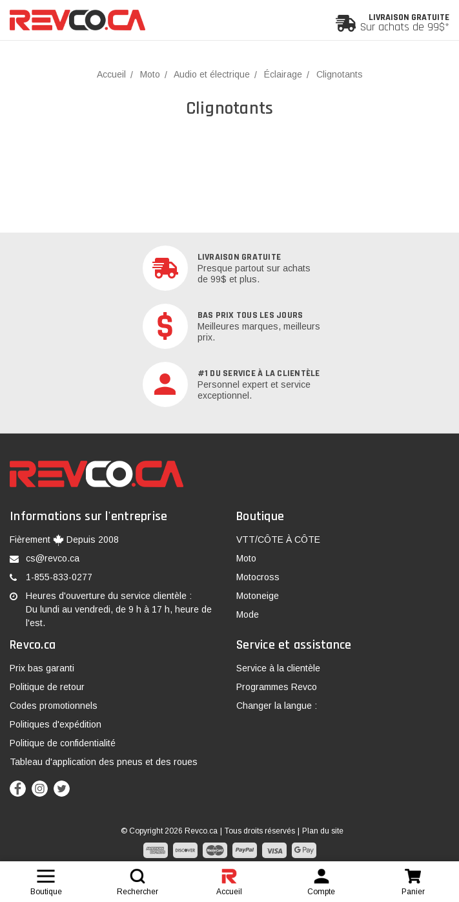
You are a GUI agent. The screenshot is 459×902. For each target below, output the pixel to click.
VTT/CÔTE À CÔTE (278, 539)
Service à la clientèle (278, 668)
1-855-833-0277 (59, 577)
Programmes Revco (276, 687)
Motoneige (257, 596)
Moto (246, 558)
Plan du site (322, 830)
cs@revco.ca (52, 558)
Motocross (258, 577)
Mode (247, 614)
